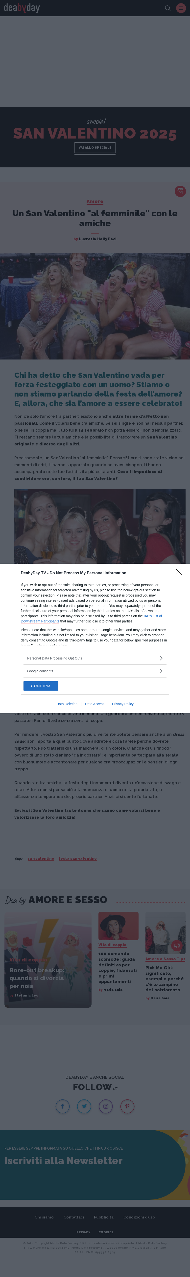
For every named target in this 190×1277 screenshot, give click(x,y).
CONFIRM (47, 686)
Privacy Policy (123, 704)
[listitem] (95, 657)
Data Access (94, 704)
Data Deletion (66, 704)
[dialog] (95, 638)
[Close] (180, 573)
